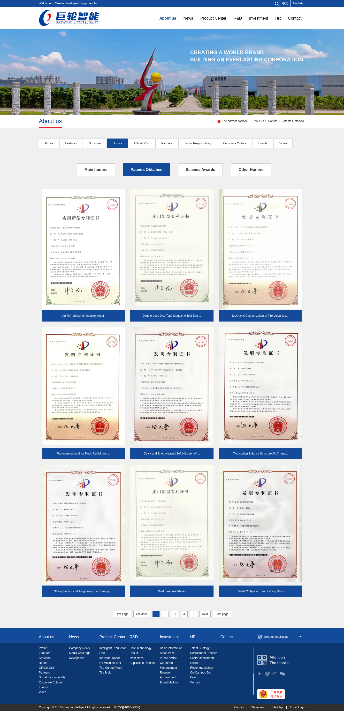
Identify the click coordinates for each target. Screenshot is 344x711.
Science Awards (200, 170)
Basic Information (171, 648)
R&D (238, 18)
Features (44, 653)
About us (167, 18)
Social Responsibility (52, 677)
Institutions (137, 658)
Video (42, 692)
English (298, 3)
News (188, 18)
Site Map (277, 707)
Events (43, 687)
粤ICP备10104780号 (127, 707)
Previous (141, 614)
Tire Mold (105, 672)
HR (278, 18)
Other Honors (250, 170)
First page (121, 614)
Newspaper (76, 658)
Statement (258, 707)
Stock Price (167, 653)
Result (134, 653)
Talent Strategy (200, 648)
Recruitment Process (203, 653)
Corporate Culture (50, 682)
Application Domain (142, 663)
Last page (222, 614)
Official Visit (46, 667)
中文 (285, 3)
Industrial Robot (109, 658)
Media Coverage (80, 653)
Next (205, 614)
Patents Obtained (293, 121)
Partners (44, 672)
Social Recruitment (202, 658)
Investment (258, 18)
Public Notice (168, 658)
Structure (45, 658)
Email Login (297, 707)
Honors (272, 121)
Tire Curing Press (110, 667)
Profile (43, 648)
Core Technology (141, 648)
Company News (79, 648)
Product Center (213, 18)
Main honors (95, 170)
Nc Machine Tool (110, 663)
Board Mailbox (169, 682)
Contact (294, 18)
